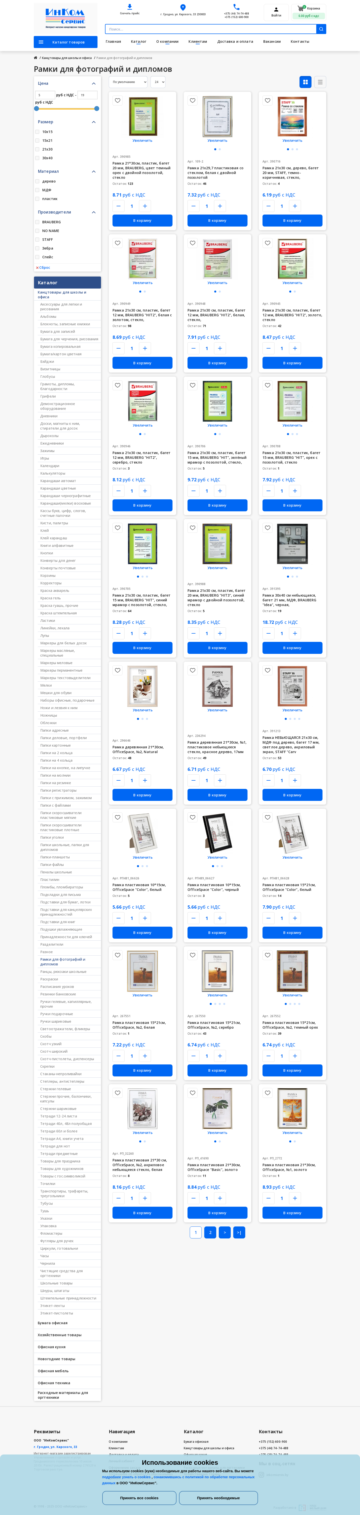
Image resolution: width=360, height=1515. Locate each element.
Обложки (48, 722)
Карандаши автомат (58, 480)
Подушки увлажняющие (61, 929)
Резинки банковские (58, 994)
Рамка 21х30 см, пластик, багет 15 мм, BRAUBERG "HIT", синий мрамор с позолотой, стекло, (141, 600)
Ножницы (48, 715)
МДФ (46, 190)
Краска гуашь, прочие (59, 605)
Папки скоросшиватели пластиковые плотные (61, 827)
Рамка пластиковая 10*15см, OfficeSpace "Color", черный (214, 887)
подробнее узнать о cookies (127, 1477)
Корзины (48, 575)
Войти (276, 16)
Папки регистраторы (58, 790)
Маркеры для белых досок (63, 643)
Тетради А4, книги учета (62, 1138)
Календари (49, 465)
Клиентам (116, 1448)
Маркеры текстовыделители (65, 677)
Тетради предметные (59, 1153)
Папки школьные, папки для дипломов (64, 847)
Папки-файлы (52, 864)
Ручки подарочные (56, 1013)
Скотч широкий (54, 1051)
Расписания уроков (57, 986)
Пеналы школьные (56, 872)
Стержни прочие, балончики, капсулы (66, 1098)
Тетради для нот (55, 1146)
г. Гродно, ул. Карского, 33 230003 (183, 14)
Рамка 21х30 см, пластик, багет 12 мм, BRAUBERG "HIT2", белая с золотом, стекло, (142, 315)
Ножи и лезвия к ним (59, 707)
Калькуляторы (52, 473)
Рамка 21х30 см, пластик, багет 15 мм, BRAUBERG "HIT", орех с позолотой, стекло (291, 457)
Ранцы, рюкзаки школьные (63, 971)
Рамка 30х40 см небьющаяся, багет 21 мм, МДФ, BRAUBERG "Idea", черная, (289, 600)
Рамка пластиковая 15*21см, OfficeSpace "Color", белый (289, 887)
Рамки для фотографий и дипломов (62, 961)
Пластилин (49, 879)
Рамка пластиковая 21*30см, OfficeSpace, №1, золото (289, 1167)
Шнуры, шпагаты (54, 1290)
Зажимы (47, 450)
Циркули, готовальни (59, 1248)
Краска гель (50, 598)
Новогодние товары (56, 1358)
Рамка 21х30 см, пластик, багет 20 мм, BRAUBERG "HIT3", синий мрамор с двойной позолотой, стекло (217, 597)
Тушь (44, 1210)
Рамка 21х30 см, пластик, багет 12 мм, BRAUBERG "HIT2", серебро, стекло (141, 457)
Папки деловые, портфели (63, 737)
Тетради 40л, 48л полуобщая (66, 1123)
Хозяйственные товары (60, 1334)
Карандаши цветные (58, 488)
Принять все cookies (139, 1498)
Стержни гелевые (55, 1088)
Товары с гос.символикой (62, 1176)
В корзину (142, 220)
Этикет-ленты (52, 1305)
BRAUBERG (51, 222)
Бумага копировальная (60, 346)
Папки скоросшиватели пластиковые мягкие (61, 815)
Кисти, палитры (54, 523)
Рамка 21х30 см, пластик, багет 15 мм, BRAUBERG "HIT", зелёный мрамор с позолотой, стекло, (217, 457)
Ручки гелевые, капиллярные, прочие (66, 1004)
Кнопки (46, 553)
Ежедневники (52, 443)
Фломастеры (51, 1233)
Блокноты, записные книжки (65, 324)
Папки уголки (52, 837)
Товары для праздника (60, 1161)
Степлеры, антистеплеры (62, 1081)
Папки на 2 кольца (56, 752)
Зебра (47, 248)
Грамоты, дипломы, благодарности (57, 386)
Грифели (48, 396)
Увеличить (142, 140)
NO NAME (50, 230)
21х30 (47, 149)
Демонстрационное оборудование (57, 406)
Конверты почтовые (58, 568)
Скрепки (47, 1066)
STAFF (47, 239)
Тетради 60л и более (59, 1131)
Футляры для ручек (57, 1240)
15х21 (47, 140)
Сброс (43, 267)
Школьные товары (56, 1283)
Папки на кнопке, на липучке (65, 767)
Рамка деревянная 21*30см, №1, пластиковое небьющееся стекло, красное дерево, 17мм (217, 747)
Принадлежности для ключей (66, 936)
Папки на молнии (55, 775)
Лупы (44, 635)
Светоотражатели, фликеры (65, 1028)
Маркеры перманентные (61, 670)
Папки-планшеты (55, 857)
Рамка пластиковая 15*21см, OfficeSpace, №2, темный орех (290, 1025)
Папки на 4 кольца (56, 760)
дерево (49, 181)
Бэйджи (47, 361)
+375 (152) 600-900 (236, 17)
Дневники (49, 416)
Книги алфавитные (57, 545)
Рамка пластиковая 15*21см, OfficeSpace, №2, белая (139, 1025)
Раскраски (49, 979)
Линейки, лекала (55, 628)
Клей (44, 530)
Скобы (46, 1036)
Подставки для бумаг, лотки (65, 902)
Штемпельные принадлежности (68, 1298)
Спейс (47, 257)
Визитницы (50, 369)
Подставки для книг (58, 921)
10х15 (47, 131)
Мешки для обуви (56, 692)
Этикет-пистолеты (56, 1313)
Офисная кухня (52, 1346)
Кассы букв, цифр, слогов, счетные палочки (63, 513)
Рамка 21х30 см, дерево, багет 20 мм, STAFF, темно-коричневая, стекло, (290, 173)
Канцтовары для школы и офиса (62, 294)
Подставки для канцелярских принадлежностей (66, 912)
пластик (50, 198)
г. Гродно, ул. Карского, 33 (55, 1447)
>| (239, 1232)
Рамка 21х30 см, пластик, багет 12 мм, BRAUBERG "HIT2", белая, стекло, (217, 315)
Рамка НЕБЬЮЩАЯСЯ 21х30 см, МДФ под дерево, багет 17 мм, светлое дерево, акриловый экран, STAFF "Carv (291, 744)
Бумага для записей (57, 331)
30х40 (47, 158)
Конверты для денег (58, 560)
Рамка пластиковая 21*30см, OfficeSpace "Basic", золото (214, 1167)
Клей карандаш (53, 538)
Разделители (52, 944)
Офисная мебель (53, 1370)
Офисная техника (54, 1382)
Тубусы (46, 1203)
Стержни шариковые (58, 1108)
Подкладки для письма (60, 894)
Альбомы (48, 316)
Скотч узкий (51, 1043)
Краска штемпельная (58, 613)
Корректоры (51, 583)
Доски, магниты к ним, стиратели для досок (60, 426)
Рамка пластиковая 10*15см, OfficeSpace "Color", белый (139, 887)
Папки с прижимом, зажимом (66, 797)
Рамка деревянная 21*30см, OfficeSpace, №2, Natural (138, 749)
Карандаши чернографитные (65, 495)
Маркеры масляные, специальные (57, 653)
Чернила (47, 1263)
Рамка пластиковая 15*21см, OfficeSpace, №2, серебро (214, 1025)
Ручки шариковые (55, 1021)
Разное (46, 951)
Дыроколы (49, 435)
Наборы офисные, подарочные (67, 700)
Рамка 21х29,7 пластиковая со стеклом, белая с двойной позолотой (216, 173)
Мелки (46, 685)
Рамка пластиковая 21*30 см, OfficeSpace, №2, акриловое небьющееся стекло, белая (139, 1165)
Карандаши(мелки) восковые (65, 503)
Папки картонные (55, 745)
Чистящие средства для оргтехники (61, 1273)
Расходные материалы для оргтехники (63, 1395)
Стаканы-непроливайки (61, 1073)
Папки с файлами (55, 805)
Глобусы (47, 376)
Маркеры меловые (56, 662)
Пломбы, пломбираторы (61, 887)
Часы (44, 1255)
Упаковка (48, 1225)
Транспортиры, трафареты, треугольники (64, 1193)
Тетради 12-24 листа (58, 1116)
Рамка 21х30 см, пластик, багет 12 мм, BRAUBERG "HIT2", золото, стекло (292, 315)
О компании (118, 1441)
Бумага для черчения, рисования (69, 339)
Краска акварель (54, 590)
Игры (44, 458)
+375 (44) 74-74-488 (236, 13)
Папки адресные (54, 730)
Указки (46, 1218)
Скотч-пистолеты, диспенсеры (67, 1058)
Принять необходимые (218, 1498)
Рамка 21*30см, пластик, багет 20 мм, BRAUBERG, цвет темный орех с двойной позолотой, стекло (141, 170)
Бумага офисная (53, 1322)
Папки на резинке (55, 782)
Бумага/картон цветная (61, 354)
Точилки (47, 1183)
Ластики (47, 620)
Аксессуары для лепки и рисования (61, 306)
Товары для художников (62, 1168)
